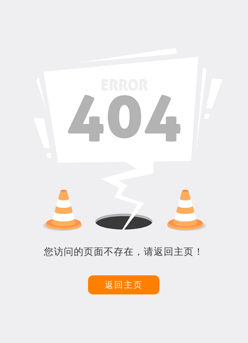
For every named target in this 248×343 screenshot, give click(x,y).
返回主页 (124, 285)
